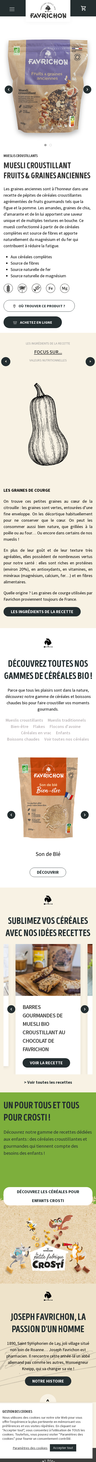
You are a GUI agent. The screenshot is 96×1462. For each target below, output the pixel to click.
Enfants (63, 732)
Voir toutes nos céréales (66, 739)
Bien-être (19, 726)
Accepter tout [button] (63, 1448)
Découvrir (48, 872)
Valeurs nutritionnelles (48, 360)
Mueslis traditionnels (67, 720)
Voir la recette (46, 1062)
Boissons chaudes (23, 739)
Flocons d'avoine (65, 726)
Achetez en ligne (32, 322)
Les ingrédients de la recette (48, 343)
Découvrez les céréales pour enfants (48, 1196)
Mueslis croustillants (24, 720)
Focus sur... (48, 352)
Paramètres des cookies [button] (30, 1448)
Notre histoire (48, 1381)
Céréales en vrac (36, 732)
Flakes (39, 726)
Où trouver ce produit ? (39, 306)
